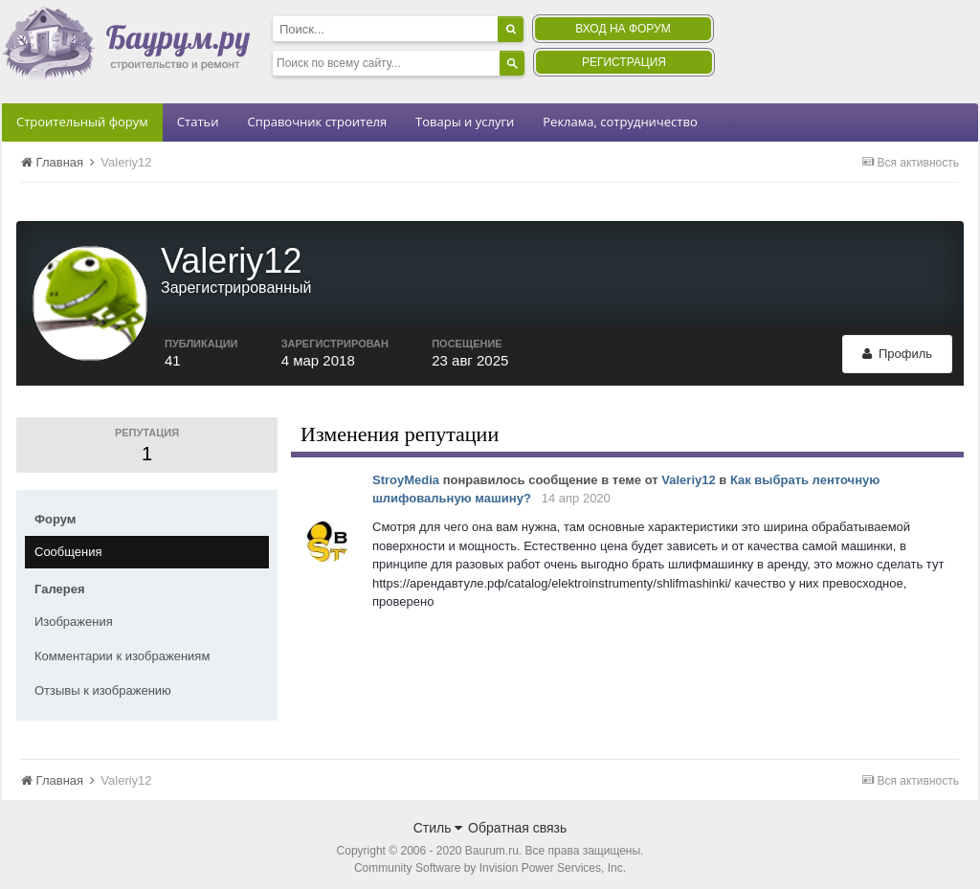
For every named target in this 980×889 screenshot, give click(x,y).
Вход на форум (622, 28)
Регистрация (624, 62)
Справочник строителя (317, 121)
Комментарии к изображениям (122, 649)
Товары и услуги (464, 121)
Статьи (198, 121)
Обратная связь (517, 821)
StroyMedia (405, 473)
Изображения (73, 615)
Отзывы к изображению (102, 684)
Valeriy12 (688, 473)
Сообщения (68, 545)
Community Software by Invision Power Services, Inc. (490, 861)
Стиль (438, 821)
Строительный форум (82, 121)
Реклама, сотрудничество (620, 121)
